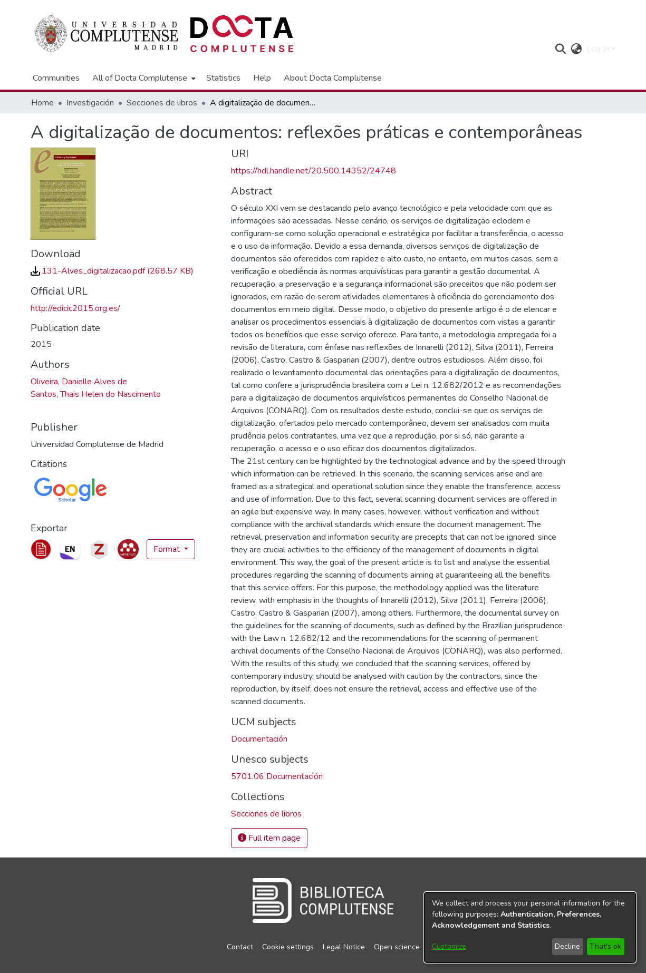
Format (167, 549)
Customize (449, 946)
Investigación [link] (90, 103)
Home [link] (42, 103)
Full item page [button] (269, 838)
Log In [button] (598, 49)
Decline (567, 946)
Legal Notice (344, 947)
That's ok (605, 946)
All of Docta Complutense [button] (139, 78)
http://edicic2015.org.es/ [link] (75, 308)
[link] (112, 271)
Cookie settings (288, 947)
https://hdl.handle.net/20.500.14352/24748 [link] (313, 171)
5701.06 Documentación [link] (277, 776)
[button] (560, 49)
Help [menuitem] (262, 78)
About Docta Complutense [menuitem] (333, 78)
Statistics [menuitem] (223, 78)
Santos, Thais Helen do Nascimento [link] (96, 394)
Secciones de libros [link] (162, 103)
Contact (240, 947)
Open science (397, 947)
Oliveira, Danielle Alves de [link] (79, 381)
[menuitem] (143, 78)
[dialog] (530, 927)
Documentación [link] (259, 739)
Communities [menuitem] (56, 78)
